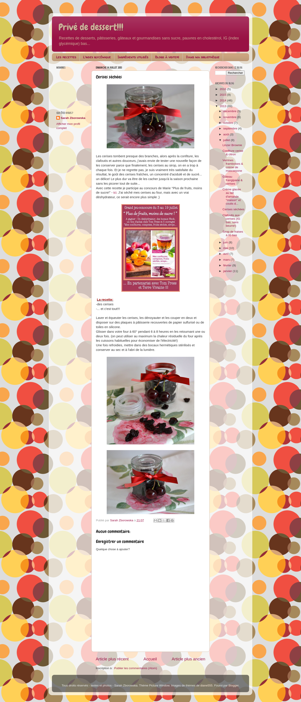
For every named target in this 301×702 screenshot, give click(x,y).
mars (227, 259)
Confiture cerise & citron (233, 152)
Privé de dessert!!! (90, 27)
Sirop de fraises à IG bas (233, 233)
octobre (228, 122)
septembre (230, 128)
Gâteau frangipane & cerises (233, 180)
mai (226, 248)
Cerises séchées (233, 209)
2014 (223, 100)
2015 (223, 94)
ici (115, 192)
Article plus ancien (188, 659)
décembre (230, 111)
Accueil (150, 659)
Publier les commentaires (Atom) (135, 668)
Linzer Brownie (232, 145)
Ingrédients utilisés (133, 57)
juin (226, 242)
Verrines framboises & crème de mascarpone (233, 166)
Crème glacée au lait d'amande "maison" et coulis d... (232, 196)
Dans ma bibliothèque (203, 57)
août (226, 134)
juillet (227, 140)
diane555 (206, 685)
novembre (230, 117)
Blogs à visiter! (167, 57)
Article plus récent (112, 659)
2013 (223, 106)
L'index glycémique (97, 57)
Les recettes (66, 57)
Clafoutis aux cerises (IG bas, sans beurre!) (231, 221)
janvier (228, 271)
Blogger (233, 685)
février (227, 265)
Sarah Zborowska (73, 118)
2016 (223, 89)
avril (226, 253)
